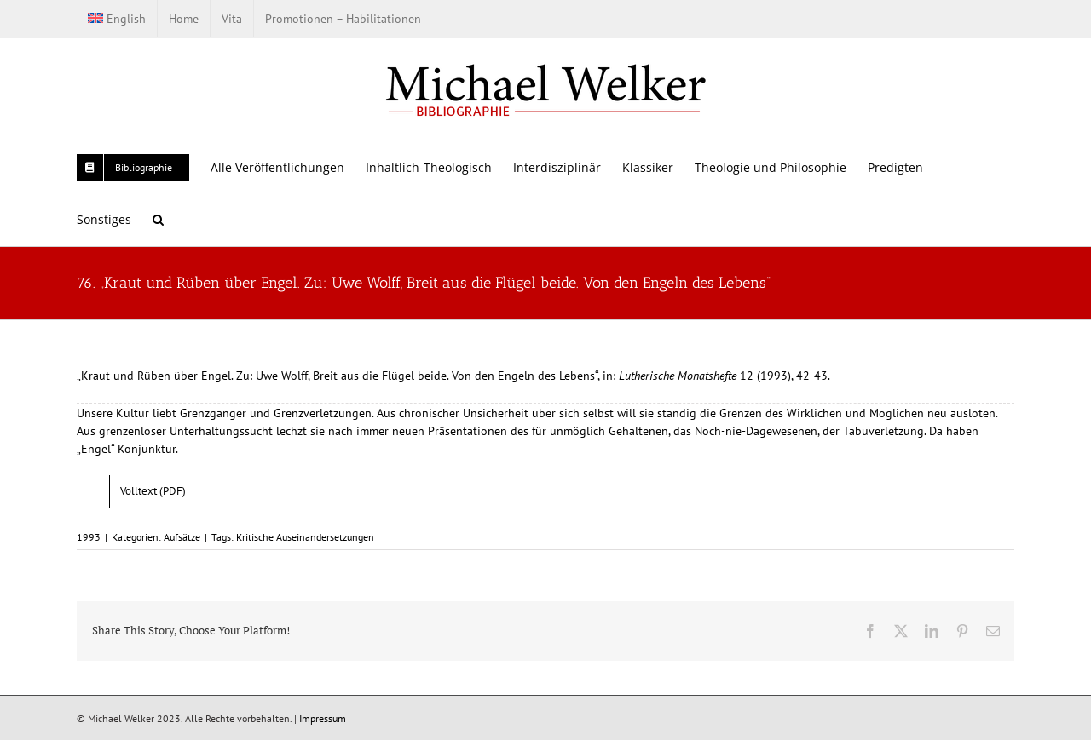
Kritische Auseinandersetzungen (305, 537)
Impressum (322, 718)
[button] (158, 219)
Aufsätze (182, 537)
